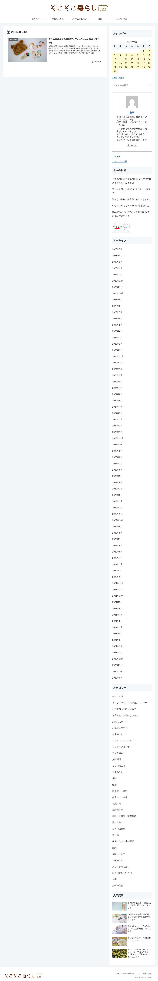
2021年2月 (117, 646)
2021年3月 (117, 640)
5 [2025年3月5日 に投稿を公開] (126, 55)
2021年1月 (117, 652)
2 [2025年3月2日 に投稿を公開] (149, 51)
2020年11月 (118, 665)
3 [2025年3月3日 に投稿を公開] (114, 55)
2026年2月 (117, 268)
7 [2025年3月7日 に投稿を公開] (137, 55)
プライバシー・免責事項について (127, 973)
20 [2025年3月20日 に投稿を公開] (132, 63)
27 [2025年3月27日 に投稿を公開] (132, 67)
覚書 (114, 879)
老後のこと (117, 860)
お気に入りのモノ (121, 728)
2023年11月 (118, 438)
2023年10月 (118, 444)
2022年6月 (117, 545)
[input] (132, 85)
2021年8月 (117, 608)
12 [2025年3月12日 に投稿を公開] (126, 59)
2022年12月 (118, 507)
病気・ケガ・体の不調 (123, 841)
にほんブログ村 (119, 161)
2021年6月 (117, 621)
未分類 (115, 835)
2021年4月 (117, 633)
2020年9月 (117, 678)
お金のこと (117, 734)
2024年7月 (117, 388)
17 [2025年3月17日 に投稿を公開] (114, 63)
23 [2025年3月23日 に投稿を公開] (149, 63)
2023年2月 (117, 495)
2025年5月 (117, 325)
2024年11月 (118, 363)
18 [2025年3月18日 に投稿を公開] (120, 63)
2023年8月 (117, 457)
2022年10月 (118, 520)
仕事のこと (117, 772)
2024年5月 (117, 400)
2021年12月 (118, 583)
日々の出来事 (118, 829)
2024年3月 (117, 413)
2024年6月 (117, 394)
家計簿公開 (117, 810)
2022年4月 (117, 558)
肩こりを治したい (121, 866)
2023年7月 (117, 463)
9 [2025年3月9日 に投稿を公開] (149, 55)
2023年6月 (117, 470)
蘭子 (132, 112)
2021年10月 (118, 596)
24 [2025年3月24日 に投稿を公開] (114, 67)
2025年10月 (118, 293)
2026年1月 (117, 274)
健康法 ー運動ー (121, 791)
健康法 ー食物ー (121, 797)
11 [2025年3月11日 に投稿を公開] (120, 59)
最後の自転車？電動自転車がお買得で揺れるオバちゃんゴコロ (131, 181)
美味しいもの (118, 854)
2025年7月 (117, 312)
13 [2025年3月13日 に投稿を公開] (132, 59)
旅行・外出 (117, 822)
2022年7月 (117, 539)
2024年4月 (117, 407)
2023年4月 (117, 482)
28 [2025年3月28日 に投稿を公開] (138, 67)
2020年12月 (118, 659)
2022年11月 (118, 514)
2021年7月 (117, 615)
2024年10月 (118, 369)
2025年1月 (117, 350)
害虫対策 (116, 803)
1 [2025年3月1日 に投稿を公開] (143, 51)
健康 (114, 785)
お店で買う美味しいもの (124, 709)
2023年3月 (117, 489)
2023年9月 (117, 451)
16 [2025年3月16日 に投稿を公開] (149, 59)
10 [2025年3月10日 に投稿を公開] (114, 59)
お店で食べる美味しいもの (125, 715)
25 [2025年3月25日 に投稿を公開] (120, 67)
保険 (114, 778)
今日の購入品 (118, 766)
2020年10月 (118, 671)
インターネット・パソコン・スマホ (129, 703)
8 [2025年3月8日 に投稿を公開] (143, 55)
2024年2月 (117, 419)
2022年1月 (117, 577)
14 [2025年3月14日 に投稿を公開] (138, 59)
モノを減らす (118, 753)
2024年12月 (118, 356)
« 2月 (114, 77)
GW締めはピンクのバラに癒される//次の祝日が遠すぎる (131, 214)
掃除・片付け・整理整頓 (124, 816)
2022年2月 (117, 570)
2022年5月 (117, 552)
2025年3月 (117, 337)
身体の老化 (117, 885)
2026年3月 (117, 262)
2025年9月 (117, 299)
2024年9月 (117, 375)
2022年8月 (117, 533)
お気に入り (117, 722)
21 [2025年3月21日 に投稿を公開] (138, 63)
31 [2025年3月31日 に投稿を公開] (114, 71)
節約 (114, 848)
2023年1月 (117, 501)
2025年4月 (117, 331)
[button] (150, 85)
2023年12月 (118, 432)
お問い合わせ (147, 973)
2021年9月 (117, 602)
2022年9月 (117, 526)
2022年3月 (117, 564)
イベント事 (117, 696)
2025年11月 (118, 287)
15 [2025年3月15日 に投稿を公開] (143, 59)
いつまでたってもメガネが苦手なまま (130, 206)
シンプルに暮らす (121, 747)
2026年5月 (117, 249)
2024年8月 (117, 382)
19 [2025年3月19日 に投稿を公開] (126, 63)
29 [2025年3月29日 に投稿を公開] (143, 67)
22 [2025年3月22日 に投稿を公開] (143, 63)
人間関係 (116, 759)
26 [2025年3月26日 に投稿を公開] (126, 67)
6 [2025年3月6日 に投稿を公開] (132, 55)
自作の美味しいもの (122, 873)
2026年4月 (117, 255)
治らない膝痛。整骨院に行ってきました (131, 199)
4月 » (121, 77)
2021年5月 (117, 627)
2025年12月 (118, 281)
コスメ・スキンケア (122, 740)
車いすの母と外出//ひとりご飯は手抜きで (131, 191)
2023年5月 (117, 476)
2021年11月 (118, 589)
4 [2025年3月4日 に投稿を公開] (120, 55)
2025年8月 (117, 306)
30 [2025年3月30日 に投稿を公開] (149, 67)
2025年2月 (117, 344)
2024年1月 (117, 426)
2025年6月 (117, 318)
